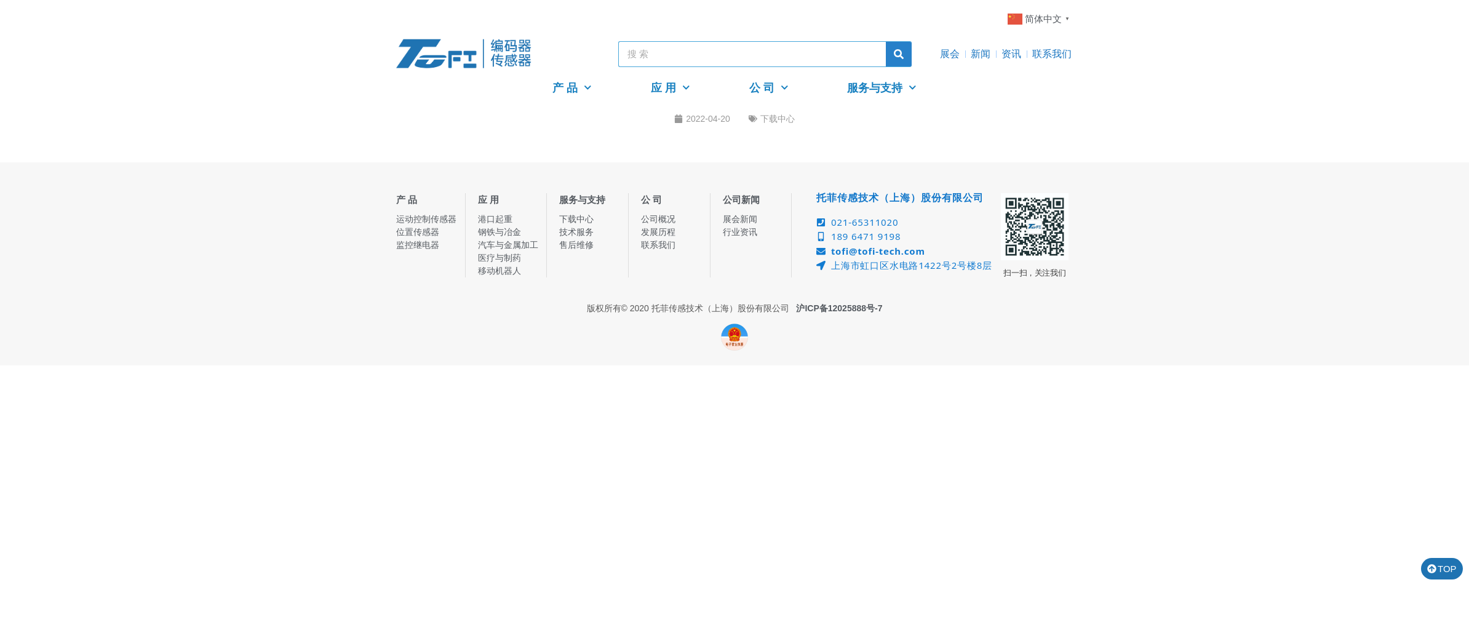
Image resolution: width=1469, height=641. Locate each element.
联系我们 (1052, 54)
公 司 (769, 88)
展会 (950, 54)
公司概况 (658, 219)
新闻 (980, 54)
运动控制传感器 (426, 219)
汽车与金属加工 (508, 245)
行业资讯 (740, 232)
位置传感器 (417, 232)
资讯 (1011, 54)
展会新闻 (740, 219)
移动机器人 (499, 271)
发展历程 (658, 232)
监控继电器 (417, 245)
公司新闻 (741, 199)
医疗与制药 (499, 258)
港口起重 (495, 219)
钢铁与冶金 (499, 232)
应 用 (670, 88)
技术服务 (576, 232)
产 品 (572, 88)
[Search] (899, 54)
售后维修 (576, 245)
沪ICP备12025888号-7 (839, 308)
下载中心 (777, 119)
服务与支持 (882, 88)
